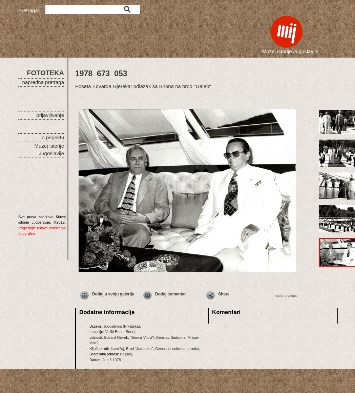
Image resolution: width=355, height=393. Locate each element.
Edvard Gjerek (116, 337)
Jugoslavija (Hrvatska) (121, 326)
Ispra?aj (117, 349)
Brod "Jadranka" (139, 349)
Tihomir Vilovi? (142, 337)
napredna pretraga (43, 82)
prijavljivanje (50, 115)
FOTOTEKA (45, 73)
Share (223, 294)
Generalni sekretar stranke (177, 349)
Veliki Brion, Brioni (120, 332)
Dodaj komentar (170, 294)
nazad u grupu (285, 295)
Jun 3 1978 (112, 360)
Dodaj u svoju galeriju (113, 294)
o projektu (53, 137)
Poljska (126, 354)
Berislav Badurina (170, 337)
